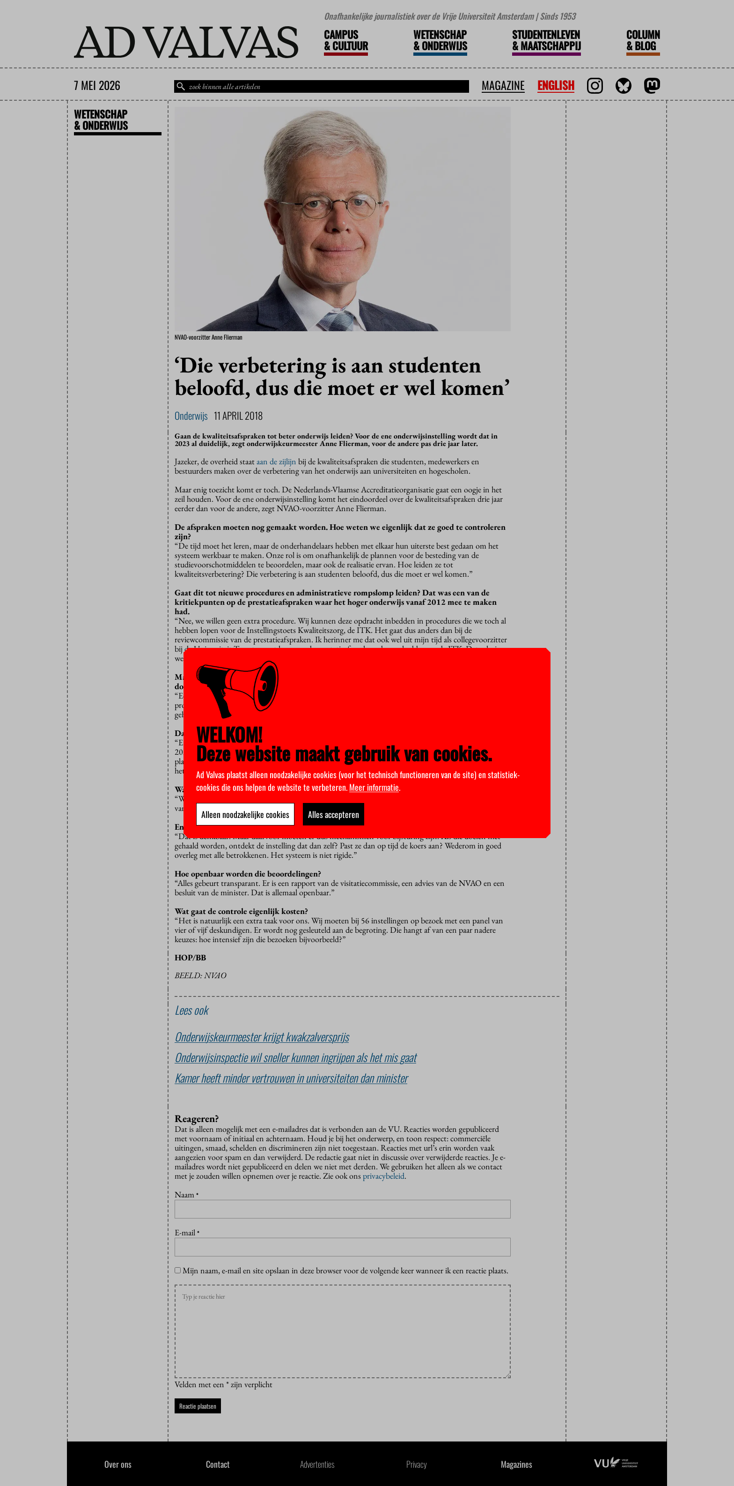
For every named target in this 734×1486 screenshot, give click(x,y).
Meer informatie (374, 787)
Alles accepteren (333, 814)
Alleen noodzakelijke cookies (245, 814)
